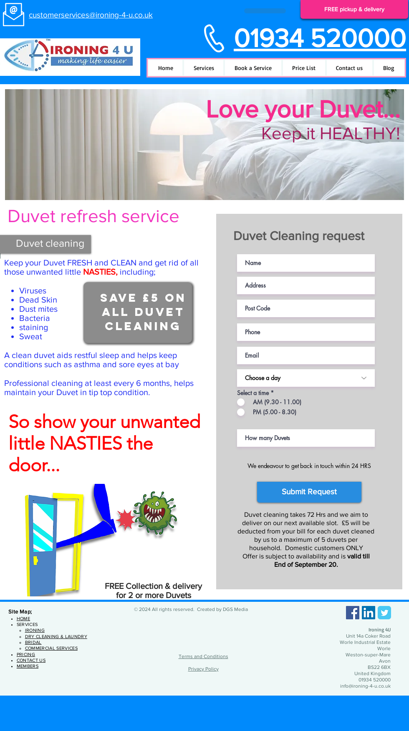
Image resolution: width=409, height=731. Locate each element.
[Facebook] (352, 612)
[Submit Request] (309, 492)
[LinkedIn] (368, 612)
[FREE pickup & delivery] (354, 9)
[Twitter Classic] (384, 612)
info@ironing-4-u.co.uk (365, 686)
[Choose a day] (306, 378)
